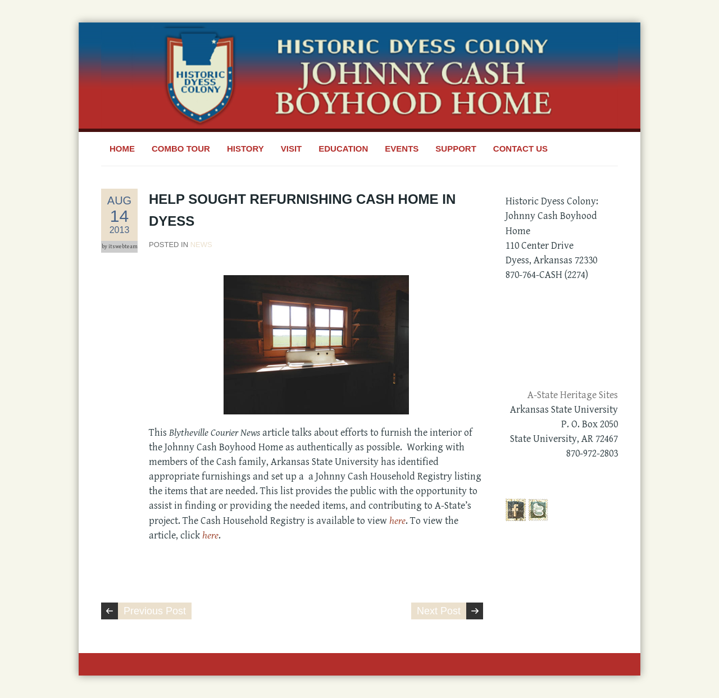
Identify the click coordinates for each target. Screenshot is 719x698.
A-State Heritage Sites (572, 395)
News (201, 244)
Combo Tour (181, 148)
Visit (291, 148)
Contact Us (520, 148)
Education (343, 148)
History (245, 148)
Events (401, 148)
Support (455, 148)
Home (122, 148)
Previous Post (155, 611)
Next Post (439, 611)
